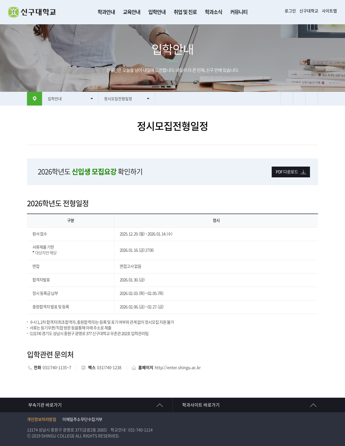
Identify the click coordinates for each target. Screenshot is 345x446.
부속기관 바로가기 (45, 405)
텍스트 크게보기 (299, 99)
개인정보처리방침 (41, 419)
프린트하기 (287, 99)
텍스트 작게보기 (311, 99)
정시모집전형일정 (118, 99)
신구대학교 (308, 11)
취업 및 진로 (185, 12)
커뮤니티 (238, 12)
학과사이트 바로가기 (201, 405)
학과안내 (106, 12)
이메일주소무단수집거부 (82, 419)
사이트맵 (329, 11)
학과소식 (213, 12)
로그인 (290, 11)
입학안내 (156, 12)
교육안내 (131, 12)
